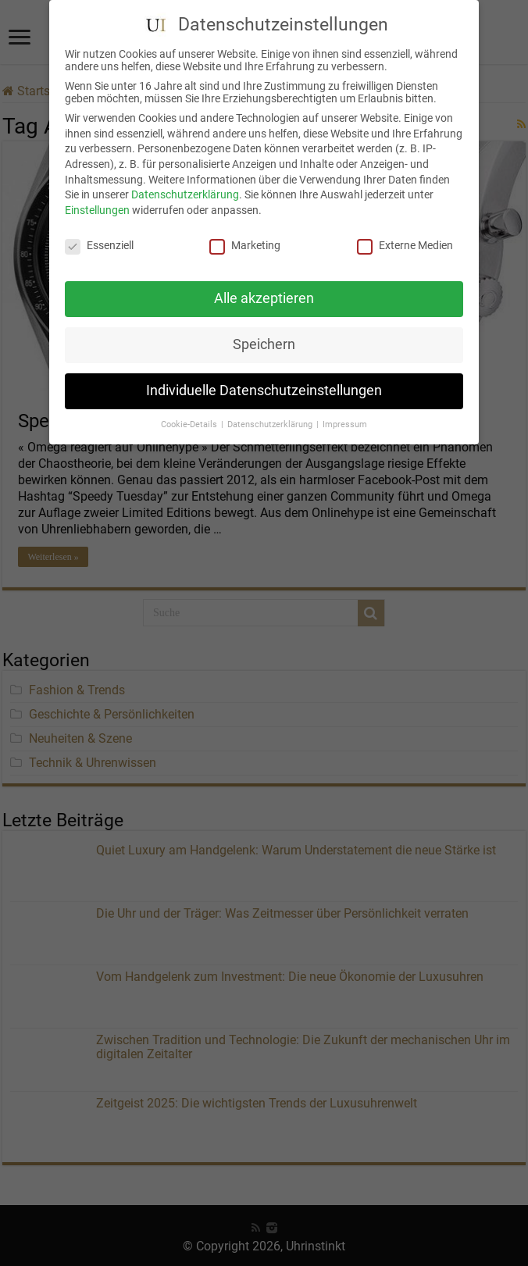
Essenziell (99, 234)
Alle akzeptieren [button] (264, 287)
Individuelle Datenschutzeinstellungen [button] (264, 379)
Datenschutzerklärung (185, 183)
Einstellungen (97, 199)
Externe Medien (405, 234)
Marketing (244, 234)
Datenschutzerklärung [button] (271, 413)
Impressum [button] (345, 413)
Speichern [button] (264, 333)
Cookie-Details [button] (190, 413)
